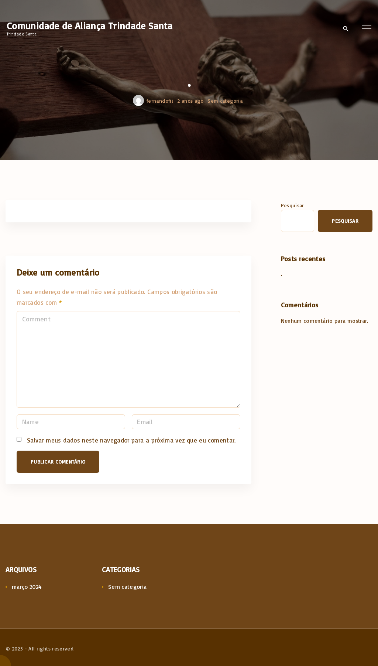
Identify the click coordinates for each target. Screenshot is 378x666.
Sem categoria (225, 101)
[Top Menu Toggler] (366, 28)
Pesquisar (292, 205)
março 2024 (27, 586)
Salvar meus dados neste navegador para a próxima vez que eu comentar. (131, 440)
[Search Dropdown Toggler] (345, 28)
